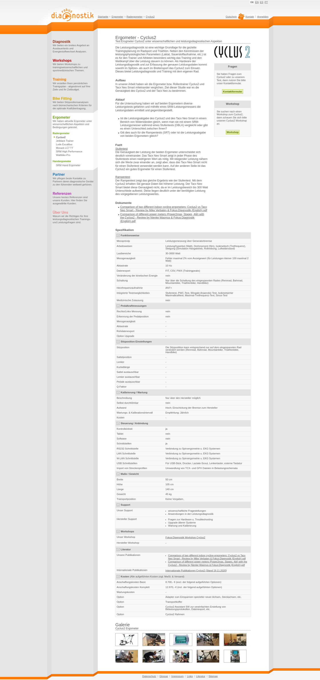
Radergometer (135, 16)
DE (252, 2)
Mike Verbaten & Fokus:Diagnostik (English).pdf (178, 210)
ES (261, 2)
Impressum (177, 676)
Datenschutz (149, 676)
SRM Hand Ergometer (68, 165)
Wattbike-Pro (63, 155)
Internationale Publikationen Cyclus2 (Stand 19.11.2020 (196, 570)
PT (266, 2)
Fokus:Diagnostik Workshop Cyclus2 (185, 537)
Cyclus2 (150, 16)
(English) (125, 221)
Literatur (200, 676)
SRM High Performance (69, 151)
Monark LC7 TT (64, 148)
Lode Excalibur (64, 144)
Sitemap (213, 676)
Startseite (103, 16)
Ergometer (117, 16)
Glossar (164, 676)
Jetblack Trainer (65, 140)
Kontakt (250, 16)
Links (190, 676)
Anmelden (262, 16)
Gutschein (234, 18)
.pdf (133, 221)
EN (257, 2)
